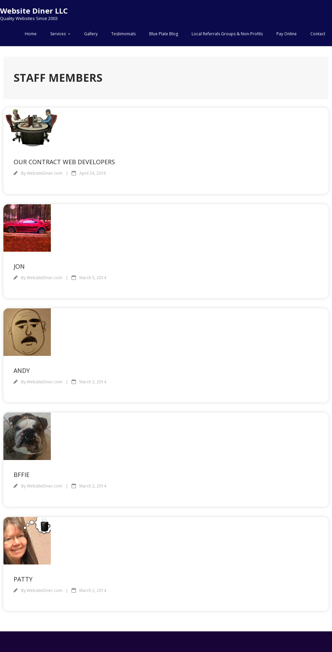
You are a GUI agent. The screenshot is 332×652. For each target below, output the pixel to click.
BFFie (22, 475)
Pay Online (286, 34)
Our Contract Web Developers (64, 162)
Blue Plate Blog (163, 34)
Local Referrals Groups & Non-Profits (227, 34)
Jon (19, 266)
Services (58, 34)
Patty (23, 579)
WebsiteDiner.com (44, 173)
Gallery (91, 34)
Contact (317, 34)
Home (31, 34)
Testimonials (123, 34)
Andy (22, 370)
